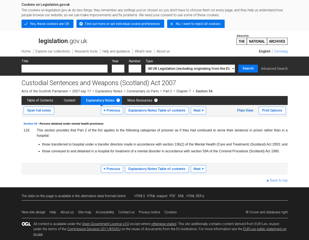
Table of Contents (40, 100)
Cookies (170, 212)
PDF (173, 196)
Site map (84, 212)
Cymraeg (281, 51)
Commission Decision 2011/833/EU (94, 229)
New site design (33, 212)
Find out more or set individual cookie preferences (122, 24)
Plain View (245, 110)
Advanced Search (274, 69)
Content (69, 100)
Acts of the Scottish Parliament (45, 91)
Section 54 (30, 123)
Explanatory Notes (108, 91)
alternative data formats (99, 196)
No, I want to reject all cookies (198, 24)
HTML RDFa (195, 196)
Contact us (126, 212)
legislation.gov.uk (54, 39)
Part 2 (167, 91)
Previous (113, 110)
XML (181, 196)
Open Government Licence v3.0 (105, 224)
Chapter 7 (183, 91)
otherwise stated (163, 224)
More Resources (139, 100)
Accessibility (105, 212)
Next (197, 110)
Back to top (279, 180)
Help (53, 212)
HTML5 (140, 196)
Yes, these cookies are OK (49, 24)
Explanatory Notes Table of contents (156, 110)
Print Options (272, 110)
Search (248, 68)
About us (67, 212)
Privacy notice (149, 212)
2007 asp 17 (81, 91)
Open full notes (39, 110)
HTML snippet (157, 196)
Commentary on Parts (143, 91)
